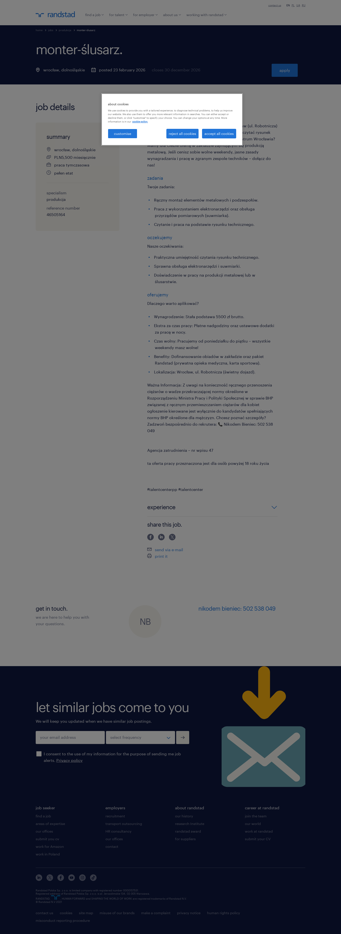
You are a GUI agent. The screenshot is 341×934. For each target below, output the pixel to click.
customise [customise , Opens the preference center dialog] (122, 133)
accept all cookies (219, 133)
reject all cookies (182, 133)
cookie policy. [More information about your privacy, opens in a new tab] (140, 121)
